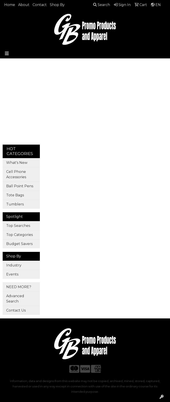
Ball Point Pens (19, 186)
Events (12, 274)
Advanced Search (15, 298)
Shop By (57, 5)
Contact (40, 5)
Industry (13, 265)
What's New (16, 163)
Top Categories (19, 235)
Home (9, 5)
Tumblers (15, 204)
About (23, 5)
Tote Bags (15, 195)
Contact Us (16, 310)
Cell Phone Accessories (16, 174)
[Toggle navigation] (7, 53)
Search (101, 5)
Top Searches (18, 226)
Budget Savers (19, 244)
